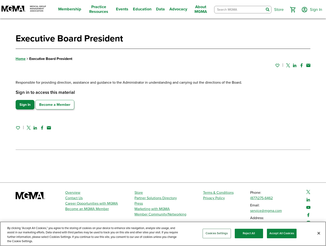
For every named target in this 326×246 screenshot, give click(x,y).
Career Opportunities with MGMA (91, 203)
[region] (163, 234)
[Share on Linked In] (295, 65)
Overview (72, 192)
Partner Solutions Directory (155, 198)
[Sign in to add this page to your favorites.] (277, 65)
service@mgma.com (266, 210)
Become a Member (54, 104)
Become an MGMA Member (87, 209)
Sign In (25, 104)
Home (21, 59)
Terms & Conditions (218, 192)
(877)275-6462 (261, 198)
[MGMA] (23, 9)
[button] (292, 9)
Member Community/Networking (160, 214)
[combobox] (239, 9)
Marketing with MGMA (152, 209)
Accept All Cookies (281, 233)
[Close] (319, 233)
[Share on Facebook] (302, 65)
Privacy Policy (214, 198)
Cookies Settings (217, 233)
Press (138, 203)
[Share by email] (308, 65)
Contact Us (74, 198)
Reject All (249, 233)
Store (138, 192)
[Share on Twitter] (288, 65)
